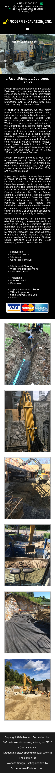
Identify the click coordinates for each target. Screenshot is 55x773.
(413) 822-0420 (27, 3)
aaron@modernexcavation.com (26, 6)
